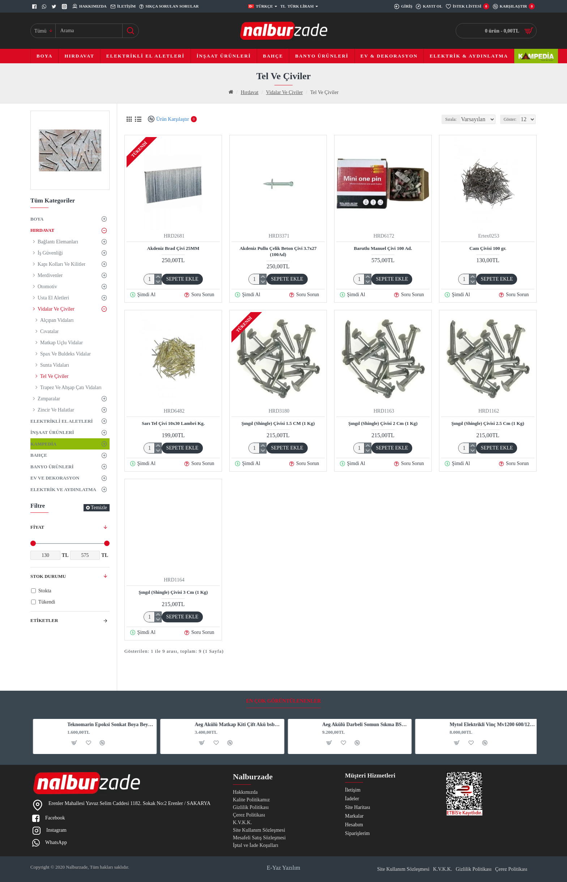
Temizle (99, 507)
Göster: (512, 119)
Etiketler (44, 620)
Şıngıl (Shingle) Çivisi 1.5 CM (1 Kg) (278, 423)
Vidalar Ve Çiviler (284, 92)
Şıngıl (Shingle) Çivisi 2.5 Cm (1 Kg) (487, 423)
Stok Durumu (48, 576)
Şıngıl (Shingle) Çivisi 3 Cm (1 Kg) (173, 592)
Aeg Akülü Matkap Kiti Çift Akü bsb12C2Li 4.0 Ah (235, 696)
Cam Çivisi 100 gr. (487, 248)
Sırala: (446, 119)
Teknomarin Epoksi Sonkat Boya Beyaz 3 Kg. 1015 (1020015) (108, 696)
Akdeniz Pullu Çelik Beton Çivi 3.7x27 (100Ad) (277, 251)
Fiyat (37, 527)
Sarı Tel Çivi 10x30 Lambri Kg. (173, 423)
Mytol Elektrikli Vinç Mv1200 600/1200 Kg (490, 696)
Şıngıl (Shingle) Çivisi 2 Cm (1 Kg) (382, 423)
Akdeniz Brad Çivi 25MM (173, 248)
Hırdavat (250, 92)
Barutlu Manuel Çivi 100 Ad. (383, 248)
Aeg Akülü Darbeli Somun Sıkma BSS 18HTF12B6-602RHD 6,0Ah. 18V (363, 696)
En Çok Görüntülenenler (283, 672)
